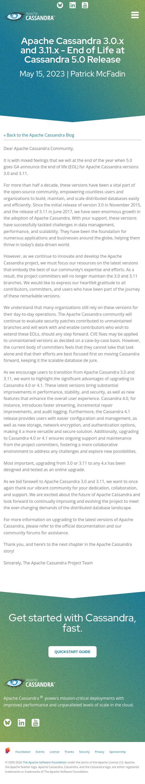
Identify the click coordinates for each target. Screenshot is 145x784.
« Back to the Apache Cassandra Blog (39, 135)
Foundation (23, 752)
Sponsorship (117, 752)
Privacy (99, 752)
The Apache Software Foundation (45, 762)
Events (40, 752)
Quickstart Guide (72, 652)
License (54, 752)
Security (84, 752)
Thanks (69, 752)
